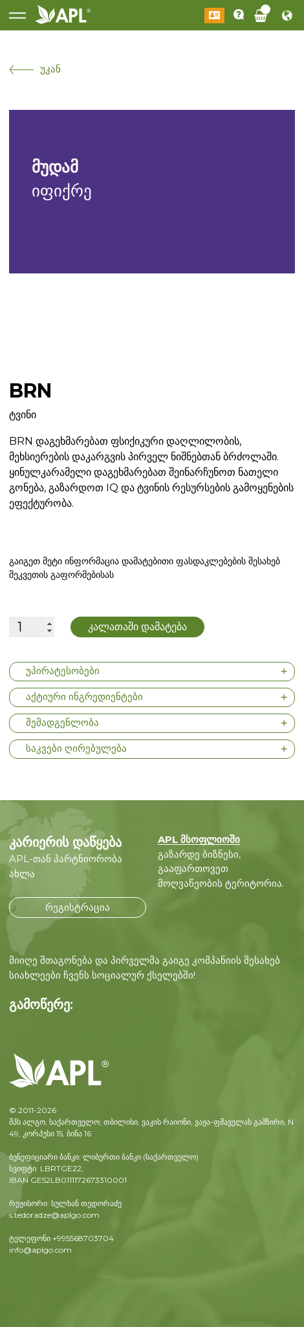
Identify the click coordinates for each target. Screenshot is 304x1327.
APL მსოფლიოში (199, 839)
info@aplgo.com (40, 1250)
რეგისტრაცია (77, 907)
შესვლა (214, 15)
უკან (35, 69)
